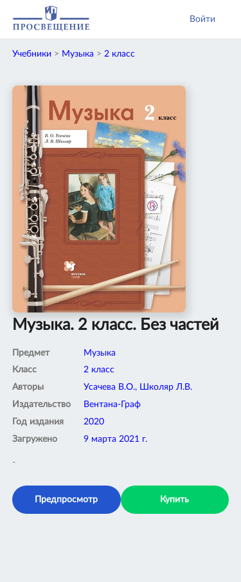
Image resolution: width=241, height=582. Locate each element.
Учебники (31, 54)
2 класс (119, 54)
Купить (174, 499)
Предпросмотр (66, 499)
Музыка (78, 54)
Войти (202, 19)
